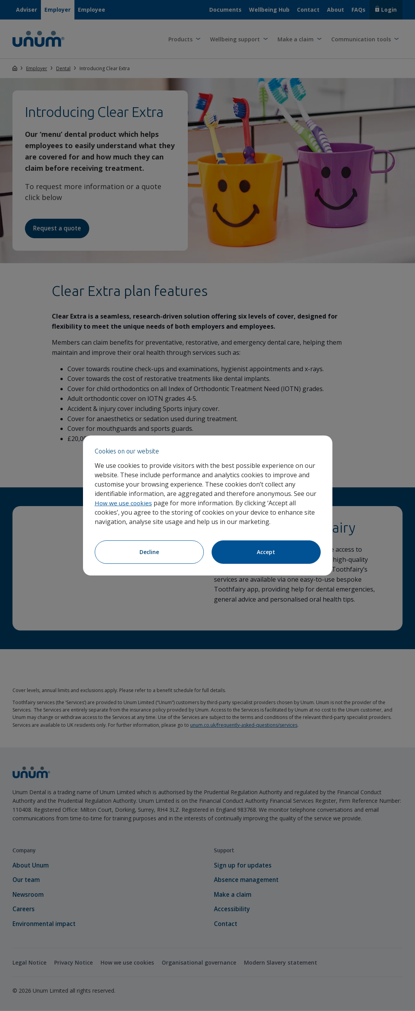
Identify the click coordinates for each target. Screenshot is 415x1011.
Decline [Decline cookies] (149, 552)
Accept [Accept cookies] (266, 552)
